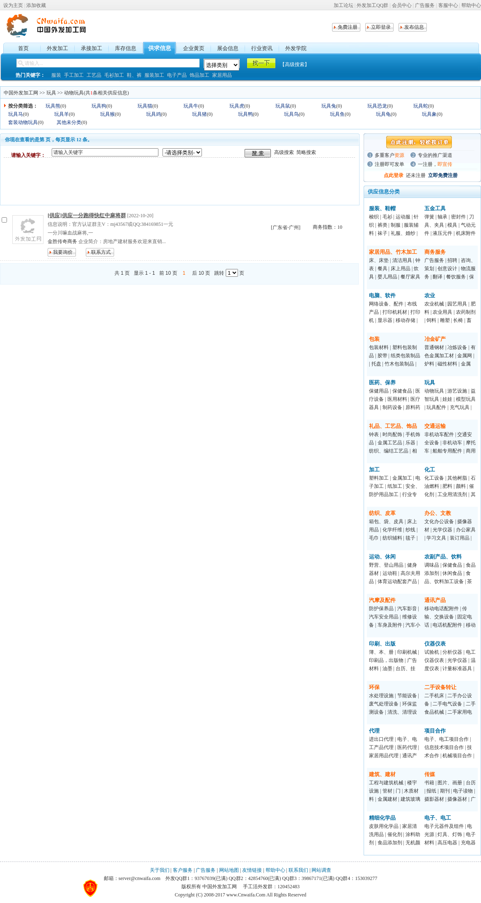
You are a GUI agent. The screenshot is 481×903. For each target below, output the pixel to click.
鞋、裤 (134, 75)
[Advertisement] (153, 181)
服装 (56, 75)
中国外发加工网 (21, 93)
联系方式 (101, 252)
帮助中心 (471, 5)
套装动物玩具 (23, 122)
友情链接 (252, 870)
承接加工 (91, 48)
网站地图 (229, 870)
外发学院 (296, 48)
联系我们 (298, 870)
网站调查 (321, 870)
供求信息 (159, 48)
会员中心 (402, 5)
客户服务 (182, 870)
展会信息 (227, 48)
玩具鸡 (153, 114)
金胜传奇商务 (62, 241)
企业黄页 (193, 48)
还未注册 (416, 175)
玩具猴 (107, 114)
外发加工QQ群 (372, 5)
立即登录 (381, 27)
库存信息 (125, 48)
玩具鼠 (282, 106)
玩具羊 (61, 114)
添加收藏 (36, 5)
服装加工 (154, 75)
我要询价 (63, 252)
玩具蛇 (420, 106)
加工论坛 (343, 5)
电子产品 (177, 75)
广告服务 (425, 5)
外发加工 (57, 48)
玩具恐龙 (377, 106)
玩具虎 (236, 106)
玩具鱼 (337, 114)
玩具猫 (144, 106)
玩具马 (15, 114)
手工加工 (74, 75)
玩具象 (429, 114)
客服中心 (448, 5)
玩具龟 (383, 114)
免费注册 (347, 27)
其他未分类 (69, 122)
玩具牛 (190, 106)
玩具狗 (99, 106)
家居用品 (222, 75)
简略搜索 (306, 152)
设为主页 (13, 5)
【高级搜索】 (294, 64)
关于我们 (159, 870)
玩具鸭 (245, 114)
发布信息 (414, 27)
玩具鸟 (291, 114)
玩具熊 (53, 106)
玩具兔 (328, 106)
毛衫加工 (114, 75)
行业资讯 (262, 48)
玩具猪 (199, 114)
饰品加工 (199, 75)
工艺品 (94, 75)
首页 (23, 48)
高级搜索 (284, 152)
